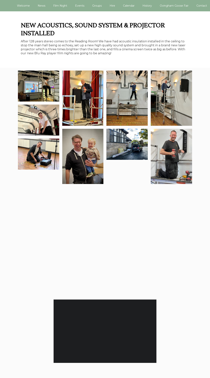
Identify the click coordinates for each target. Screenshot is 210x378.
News (41, 5)
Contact (201, 5)
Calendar (129, 5)
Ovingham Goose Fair (174, 5)
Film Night (60, 5)
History (147, 5)
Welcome (23, 5)
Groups (97, 5)
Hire (112, 5)
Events (79, 5)
